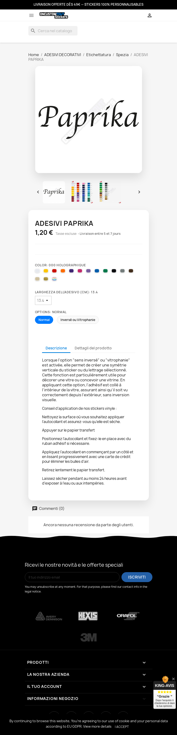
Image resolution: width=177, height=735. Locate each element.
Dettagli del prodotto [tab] (93, 348)
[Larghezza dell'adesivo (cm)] (43, 300)
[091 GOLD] (46, 280)
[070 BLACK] (115, 272)
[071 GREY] (123, 272)
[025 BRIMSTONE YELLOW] (46, 272)
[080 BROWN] (132, 272)
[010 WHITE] (38, 272)
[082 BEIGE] (38, 280)
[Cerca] (53, 31)
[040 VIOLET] (72, 272)
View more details (97, 726)
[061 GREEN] (106, 272)
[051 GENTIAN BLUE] (98, 272)
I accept (122, 727)
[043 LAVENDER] (89, 272)
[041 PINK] (81, 272)
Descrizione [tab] (56, 348)
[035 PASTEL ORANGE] (63, 272)
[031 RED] (55, 272)
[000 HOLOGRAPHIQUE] (55, 280)
